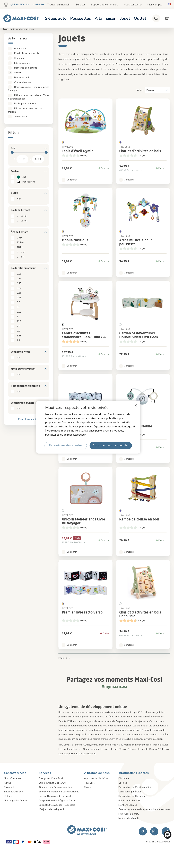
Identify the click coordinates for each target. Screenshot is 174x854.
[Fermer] (135, 405)
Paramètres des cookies (65, 445)
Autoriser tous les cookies (110, 445)
